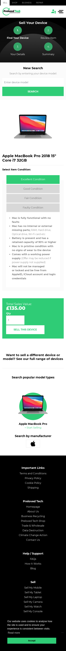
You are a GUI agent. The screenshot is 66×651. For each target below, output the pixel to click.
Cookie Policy (33, 482)
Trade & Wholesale (33, 525)
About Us (33, 511)
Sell (5, 3)
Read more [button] (14, 632)
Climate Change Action (33, 535)
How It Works (33, 563)
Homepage (33, 506)
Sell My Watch (33, 606)
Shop (14, 3)
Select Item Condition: (16, 169)
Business (26, 3)
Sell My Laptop (33, 597)
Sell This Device (25, 329)
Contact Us (33, 539)
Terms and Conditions (33, 473)
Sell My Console (33, 611)
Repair (39, 3)
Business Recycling (33, 516)
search (33, 91)
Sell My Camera (33, 601)
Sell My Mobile (33, 587)
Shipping (33, 487)
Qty (8, 313)
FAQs (33, 559)
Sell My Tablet (33, 592)
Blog (33, 568)
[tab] (33, 179)
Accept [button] (31, 640)
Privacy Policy (33, 478)
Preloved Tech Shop (33, 521)
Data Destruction (33, 530)
